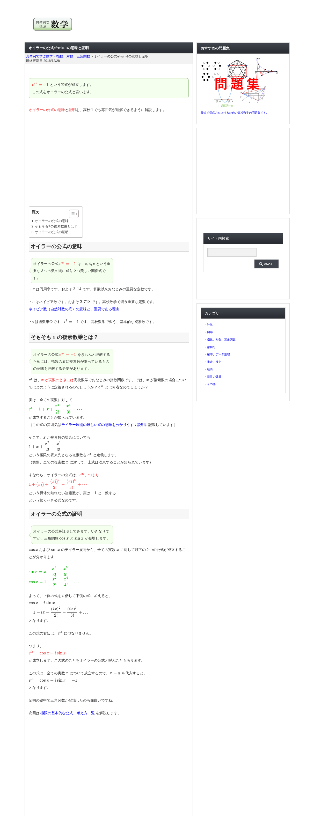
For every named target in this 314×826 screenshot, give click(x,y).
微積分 (211, 347)
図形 (210, 332)
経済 (210, 369)
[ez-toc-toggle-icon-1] (71, 213)
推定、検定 (214, 361)
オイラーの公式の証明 (52, 232)
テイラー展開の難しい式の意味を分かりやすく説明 (103, 425)
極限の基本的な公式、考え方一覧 (67, 713)
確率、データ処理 (218, 354)
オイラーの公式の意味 (52, 221)
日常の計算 (214, 376)
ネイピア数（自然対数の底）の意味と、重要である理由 (74, 309)
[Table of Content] (74, 214)
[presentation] (40, 85)
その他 (211, 384)
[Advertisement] (109, 160)
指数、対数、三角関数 (221, 339)
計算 (210, 324)
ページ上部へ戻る (309, 810)
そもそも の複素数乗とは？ (56, 226)
